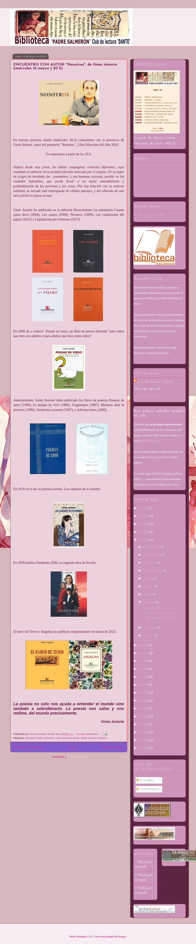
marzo (149, 602)
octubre (150, 563)
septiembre (153, 571)
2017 (143, 677)
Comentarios (147, 789)
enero (149, 635)
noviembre (152, 555)
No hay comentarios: (88, 734)
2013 (143, 708)
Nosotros (102, 738)
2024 (143, 524)
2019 (143, 661)
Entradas (145, 780)
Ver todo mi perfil (147, 396)
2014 (143, 701)
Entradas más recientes (28, 747)
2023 (143, 532)
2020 (143, 653)
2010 (143, 732)
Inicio (72, 747)
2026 (143, 508)
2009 (143, 740)
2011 (143, 724)
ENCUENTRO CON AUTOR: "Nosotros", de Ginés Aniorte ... (159, 613)
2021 (143, 645)
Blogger (122, 936)
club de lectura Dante (67, 738)
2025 (143, 516)
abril (147, 594)
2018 (143, 669)
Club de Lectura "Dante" (155, 382)
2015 (143, 693)
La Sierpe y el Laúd (148, 215)
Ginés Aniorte (88, 738)
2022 (143, 540)
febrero (150, 627)
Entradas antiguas (112, 747)
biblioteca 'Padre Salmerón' (40, 738)
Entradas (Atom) (76, 756)
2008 (143, 748)
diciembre (152, 547)
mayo (148, 586)
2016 (143, 685)
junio (148, 578)
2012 (143, 716)
